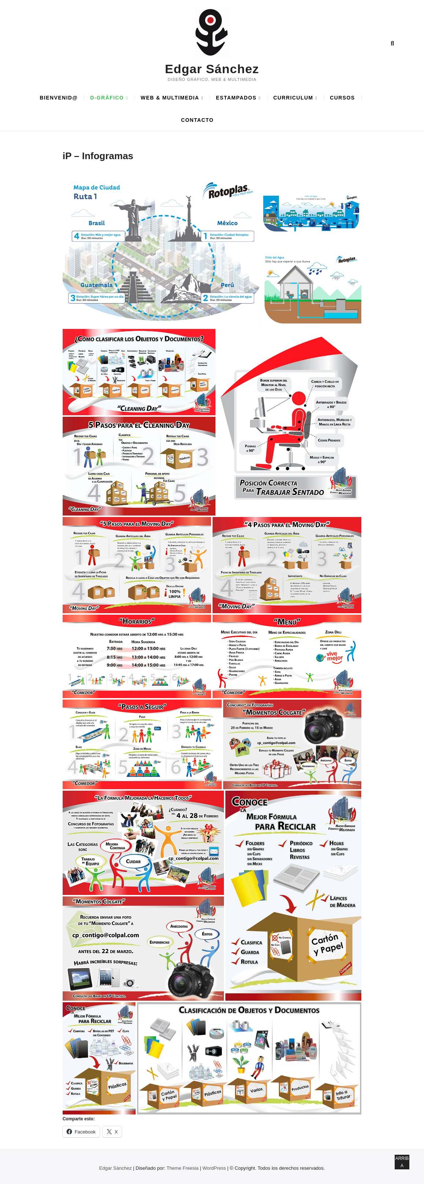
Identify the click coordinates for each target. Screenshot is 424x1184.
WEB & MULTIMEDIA (170, 98)
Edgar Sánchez (212, 69)
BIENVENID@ (59, 98)
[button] (161, 251)
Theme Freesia (182, 1168)
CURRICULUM (293, 98)
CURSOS (342, 98)
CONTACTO (197, 120)
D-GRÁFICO (107, 98)
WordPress (214, 1168)
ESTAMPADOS (236, 98)
